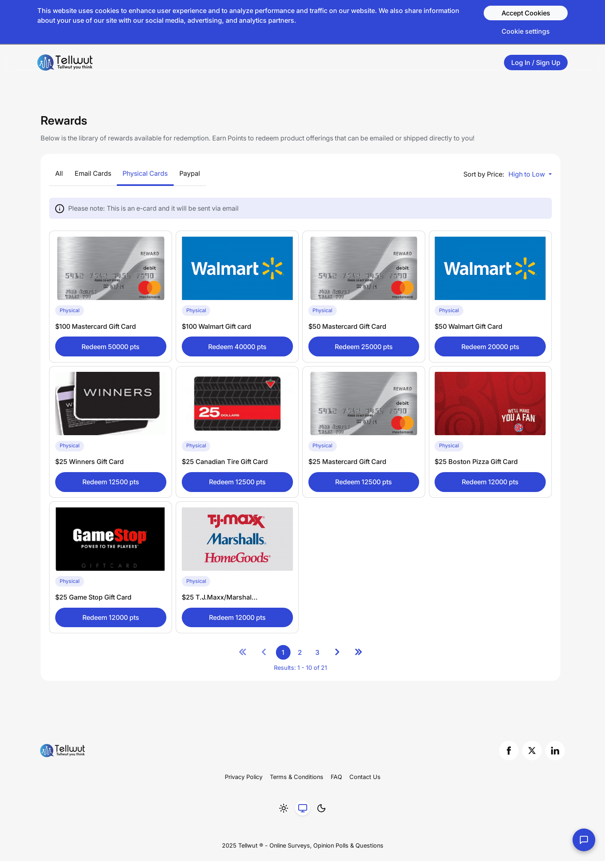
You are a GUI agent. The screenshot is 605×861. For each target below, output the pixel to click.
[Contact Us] (584, 840)
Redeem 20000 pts (490, 347)
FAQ (336, 776)
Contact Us (365, 776)
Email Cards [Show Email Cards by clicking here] (93, 173)
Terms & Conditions (296, 776)
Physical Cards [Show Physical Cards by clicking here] (145, 173)
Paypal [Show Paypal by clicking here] (189, 173)
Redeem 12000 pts (490, 482)
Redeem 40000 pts (237, 347)
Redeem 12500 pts (110, 482)
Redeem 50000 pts (111, 347)
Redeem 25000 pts (364, 347)
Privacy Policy (244, 776)
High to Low (527, 174)
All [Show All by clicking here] (59, 173)
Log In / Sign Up (535, 62)
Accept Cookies (526, 13)
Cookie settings (526, 31)
